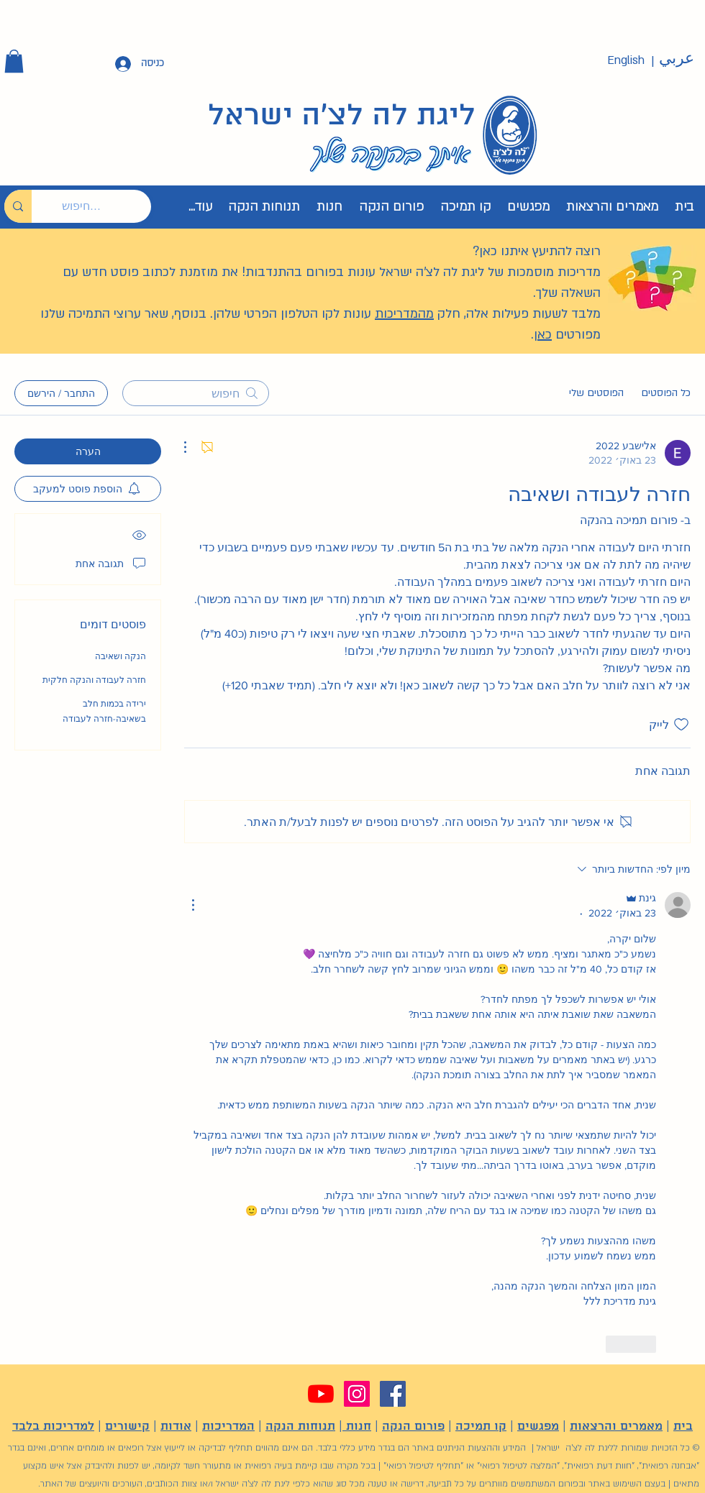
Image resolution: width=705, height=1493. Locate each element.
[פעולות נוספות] (192, 447)
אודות (175, 1426)
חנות (356, 1426)
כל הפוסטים (666, 393)
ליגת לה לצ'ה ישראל (342, 116)
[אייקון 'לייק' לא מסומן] (681, 724)
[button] (14, 61)
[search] (195, 393)
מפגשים (538, 1426)
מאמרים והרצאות (616, 1426)
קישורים (127, 1426)
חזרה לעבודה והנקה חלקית (94, 680)
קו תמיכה (480, 1426)
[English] (626, 61)
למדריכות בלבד (53, 1426)
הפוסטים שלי (596, 393)
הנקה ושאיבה (120, 656)
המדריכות (228, 1426)
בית (683, 1426)
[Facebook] (393, 1394)
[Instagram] (357, 1394)
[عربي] (676, 59)
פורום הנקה (413, 1426)
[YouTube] (321, 1394)
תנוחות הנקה (300, 1426)
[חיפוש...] (102, 206)
